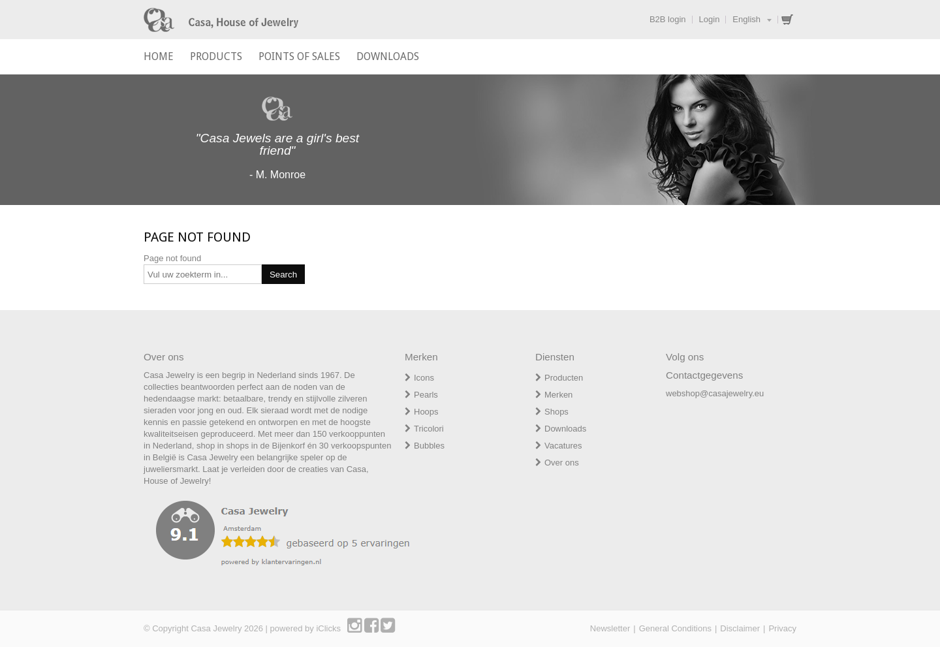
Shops (556, 412)
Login (709, 19)
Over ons (561, 462)
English (746, 19)
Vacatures (563, 445)
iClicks (328, 628)
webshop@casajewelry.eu (715, 393)
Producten (563, 378)
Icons (424, 378)
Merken (558, 395)
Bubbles (429, 445)
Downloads (565, 429)
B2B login (668, 19)
